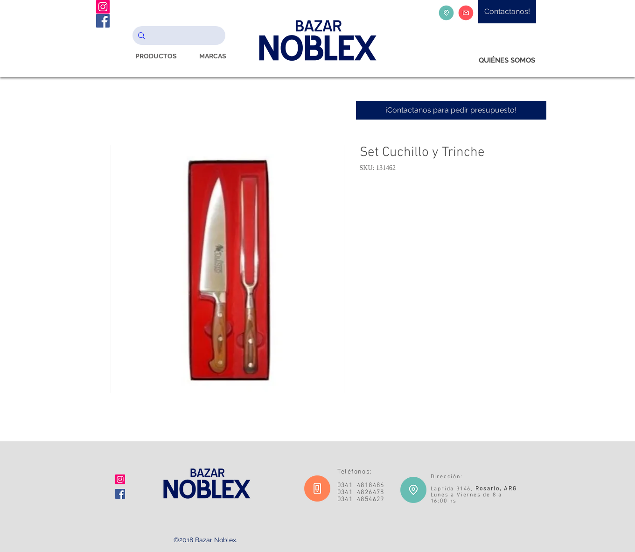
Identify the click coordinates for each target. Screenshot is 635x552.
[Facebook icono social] (120, 494)
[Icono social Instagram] (120, 479)
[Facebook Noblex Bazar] (103, 21)
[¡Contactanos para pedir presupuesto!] (451, 110)
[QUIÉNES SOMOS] (507, 60)
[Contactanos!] (507, 11)
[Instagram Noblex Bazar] (103, 7)
